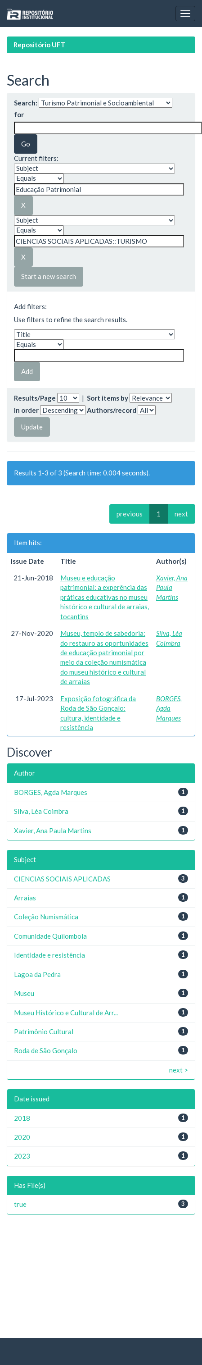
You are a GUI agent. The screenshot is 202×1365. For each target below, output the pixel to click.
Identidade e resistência (49, 955)
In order (26, 410)
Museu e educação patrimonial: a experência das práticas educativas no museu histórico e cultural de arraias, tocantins (104, 597)
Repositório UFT (39, 45)
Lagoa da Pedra (37, 974)
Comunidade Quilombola (50, 936)
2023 (22, 1156)
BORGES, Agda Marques (169, 708)
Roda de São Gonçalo (45, 1050)
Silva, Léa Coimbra (41, 811)
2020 (22, 1137)
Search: (25, 103)
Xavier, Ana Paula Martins (172, 587)
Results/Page (35, 398)
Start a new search (48, 276)
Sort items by (107, 398)
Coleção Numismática (46, 917)
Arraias (25, 898)
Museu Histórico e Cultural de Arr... (66, 1013)
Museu (24, 993)
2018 (22, 1118)
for (19, 114)
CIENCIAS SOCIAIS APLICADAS (62, 879)
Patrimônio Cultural (43, 1031)
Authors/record (111, 410)
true (20, 1204)
